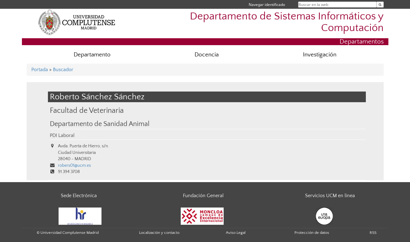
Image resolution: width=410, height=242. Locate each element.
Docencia (207, 54)
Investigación (319, 54)
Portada (39, 69)
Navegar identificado (267, 4)
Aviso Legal (236, 232)
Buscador (63, 69)
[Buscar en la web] (380, 5)
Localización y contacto (159, 232)
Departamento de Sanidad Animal (99, 124)
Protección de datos (311, 232)
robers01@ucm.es (74, 165)
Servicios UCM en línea (330, 195)
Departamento (92, 54)
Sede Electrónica (79, 195)
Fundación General (203, 195)
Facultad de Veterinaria (87, 110)
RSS (373, 232)
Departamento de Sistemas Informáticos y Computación (287, 22)
